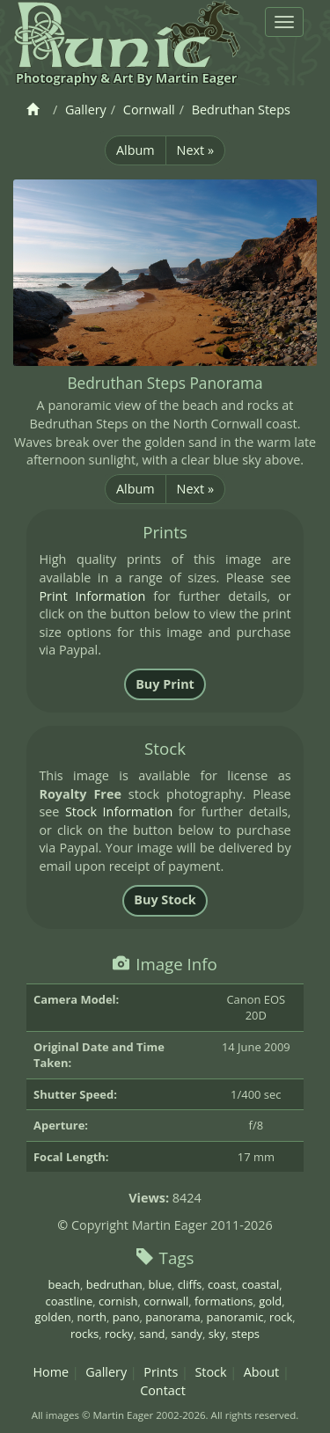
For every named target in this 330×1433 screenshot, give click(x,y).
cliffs (190, 1284)
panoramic (235, 1317)
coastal (260, 1284)
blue (160, 1284)
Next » (195, 150)
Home (51, 1372)
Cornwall (149, 109)
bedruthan (114, 1284)
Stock (210, 1372)
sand (152, 1334)
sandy (186, 1334)
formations (223, 1301)
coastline (68, 1301)
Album (135, 150)
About (262, 1372)
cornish (118, 1301)
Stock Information (118, 811)
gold (270, 1301)
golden (52, 1317)
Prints (160, 1372)
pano (126, 1317)
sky (217, 1334)
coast (222, 1284)
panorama (173, 1317)
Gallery (85, 109)
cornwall (165, 1301)
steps (245, 1334)
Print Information (92, 596)
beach (64, 1284)
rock (280, 1317)
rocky (119, 1334)
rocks (84, 1334)
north (91, 1317)
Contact (163, 1390)
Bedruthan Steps (241, 109)
